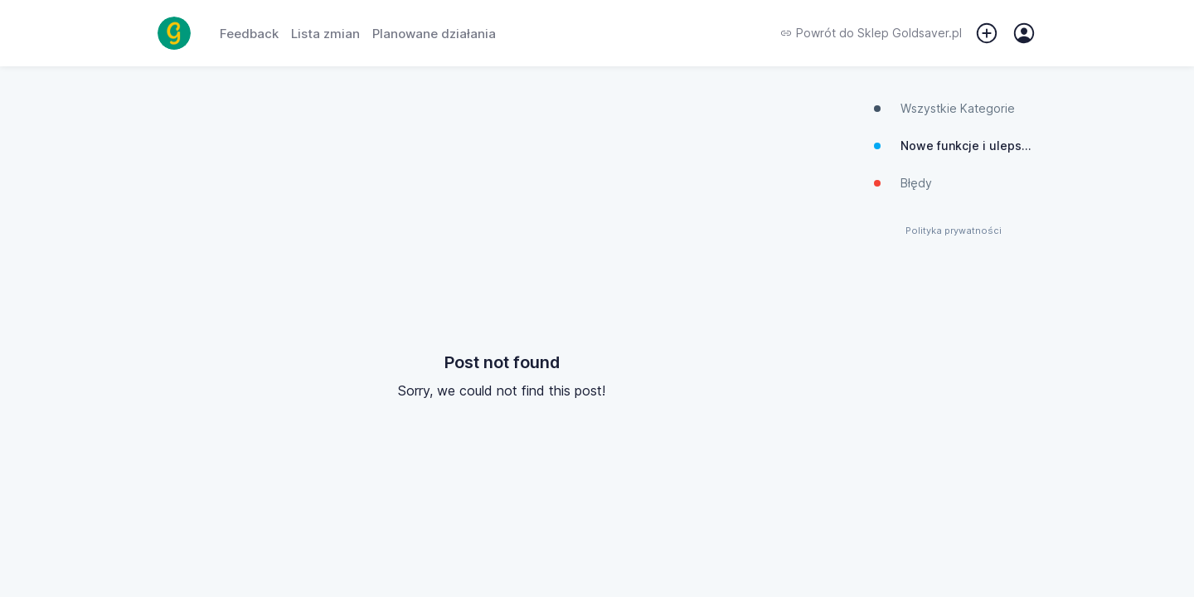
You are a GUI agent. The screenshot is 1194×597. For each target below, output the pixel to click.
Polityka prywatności (953, 230)
